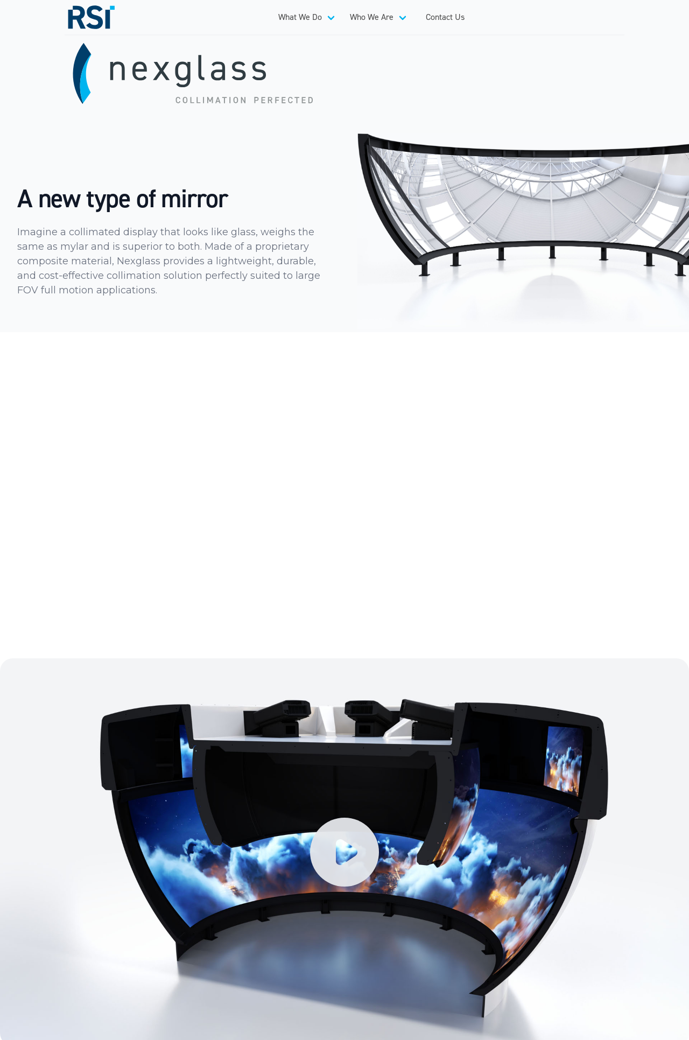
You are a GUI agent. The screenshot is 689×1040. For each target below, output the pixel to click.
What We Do (300, 17)
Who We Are (371, 17)
